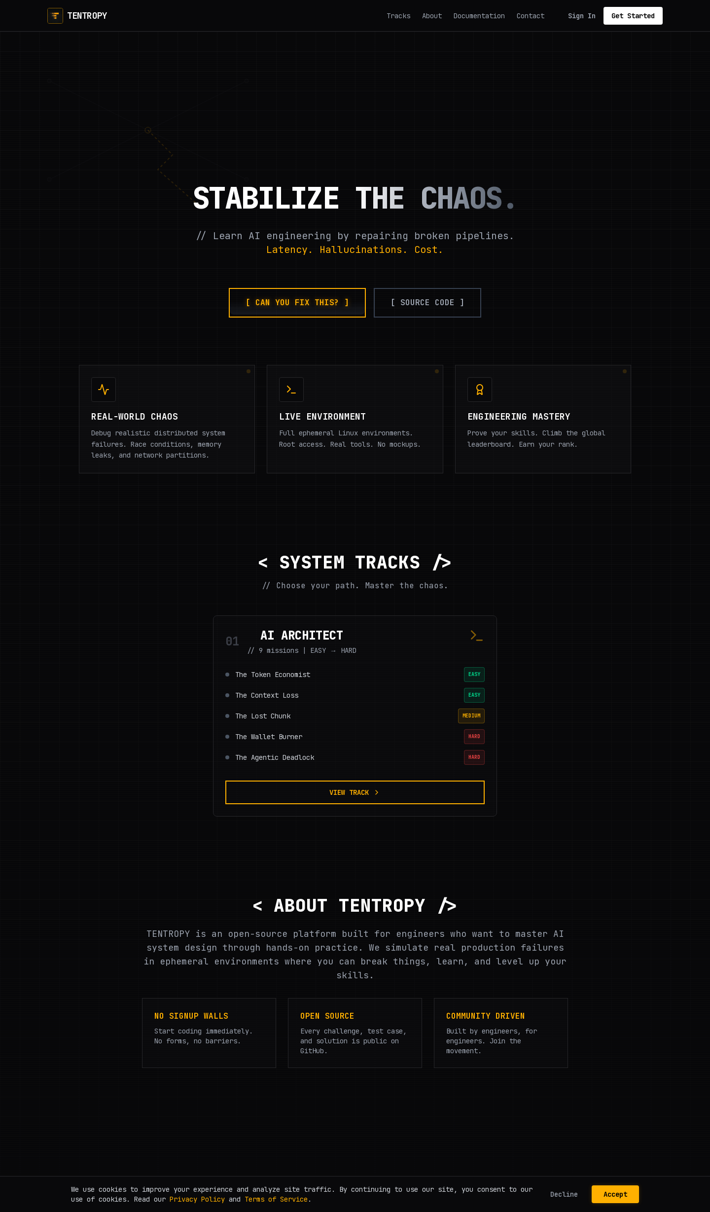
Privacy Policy (197, 1199)
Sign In (582, 15)
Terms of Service (276, 1199)
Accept (615, 1194)
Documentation (479, 15)
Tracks (398, 15)
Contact (530, 15)
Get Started (633, 15)
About (432, 15)
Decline (564, 1194)
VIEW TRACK (355, 792)
